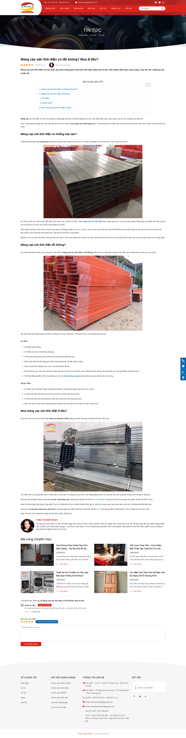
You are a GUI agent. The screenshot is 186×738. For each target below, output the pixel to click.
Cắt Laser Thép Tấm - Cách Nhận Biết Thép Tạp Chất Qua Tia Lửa (146, 547)
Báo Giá (91, 8)
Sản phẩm (78, 8)
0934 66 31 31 (112, 698)
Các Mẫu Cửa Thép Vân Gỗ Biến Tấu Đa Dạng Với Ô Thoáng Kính (147, 574)
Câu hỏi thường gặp (59, 702)
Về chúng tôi (29, 677)
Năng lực (115, 8)
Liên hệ (128, 8)
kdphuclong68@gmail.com (86, 2)
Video (23, 698)
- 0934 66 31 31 (63, 2)
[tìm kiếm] (162, 8)
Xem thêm (62, 564)
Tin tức (103, 8)
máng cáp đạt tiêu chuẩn (53, 513)
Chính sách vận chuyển (61, 683)
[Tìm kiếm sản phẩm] (152, 8)
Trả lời (27, 612)
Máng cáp (68, 513)
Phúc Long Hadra (145, 688)
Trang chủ (50, 8)
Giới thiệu (64, 8)
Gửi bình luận (30, 644)
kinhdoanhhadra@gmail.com (103, 706)
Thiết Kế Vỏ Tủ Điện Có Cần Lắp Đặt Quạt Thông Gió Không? (72, 574)
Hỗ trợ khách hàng (63, 677)
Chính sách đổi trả (58, 693)
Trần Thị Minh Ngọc (47, 520)
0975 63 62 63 (52, 2)
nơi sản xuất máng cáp (34, 513)
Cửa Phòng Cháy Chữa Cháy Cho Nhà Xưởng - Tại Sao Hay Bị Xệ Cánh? (72, 547)
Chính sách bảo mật (59, 698)
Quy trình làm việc (58, 707)
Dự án (23, 688)
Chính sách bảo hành (60, 688)
